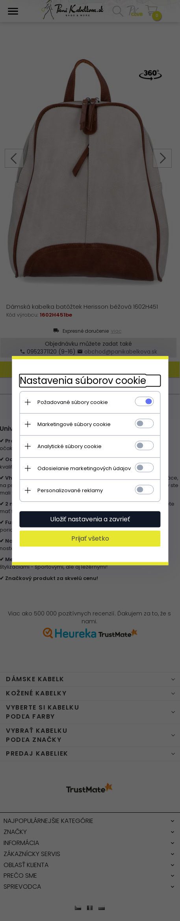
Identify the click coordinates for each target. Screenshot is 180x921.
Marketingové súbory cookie (73, 424)
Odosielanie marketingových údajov (83, 468)
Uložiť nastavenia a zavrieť (90, 519)
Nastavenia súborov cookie (82, 380)
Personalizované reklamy (69, 490)
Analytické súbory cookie (69, 446)
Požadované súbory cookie (72, 402)
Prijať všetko (90, 538)
